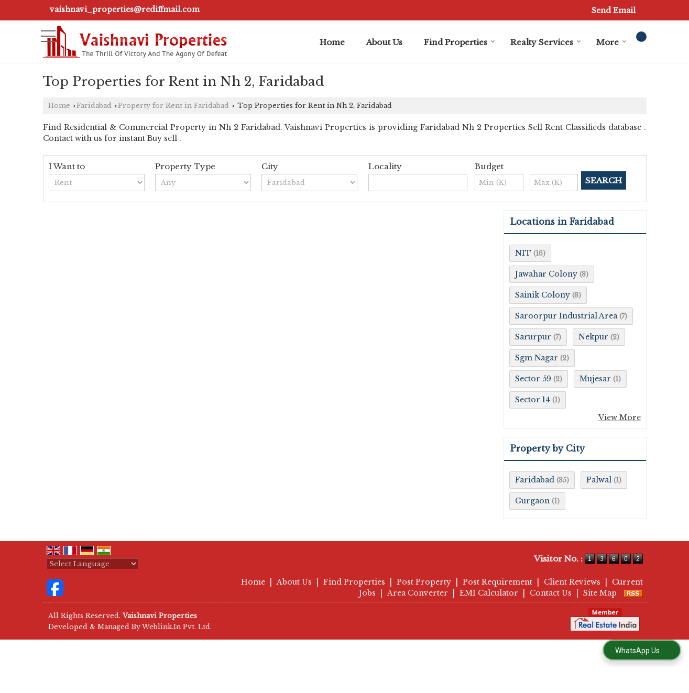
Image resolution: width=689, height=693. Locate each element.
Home (332, 42)
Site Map (600, 593)
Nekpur (593, 337)
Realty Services (545, 42)
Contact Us (551, 593)
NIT (523, 253)
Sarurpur (533, 337)
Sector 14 (532, 399)
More (611, 42)
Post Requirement (497, 582)
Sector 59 (533, 378)
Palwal (598, 480)
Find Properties (459, 42)
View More (619, 417)
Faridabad (94, 105)
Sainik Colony (542, 295)
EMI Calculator (489, 593)
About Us (384, 42)
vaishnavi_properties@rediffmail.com (125, 9)
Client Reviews (572, 582)
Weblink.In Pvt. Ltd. (177, 627)
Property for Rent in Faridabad (173, 105)
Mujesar (595, 378)
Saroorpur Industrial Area (566, 316)
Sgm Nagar (536, 357)
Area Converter (417, 593)
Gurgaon (532, 500)
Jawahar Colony (546, 274)
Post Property (424, 582)
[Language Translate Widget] (92, 563)
